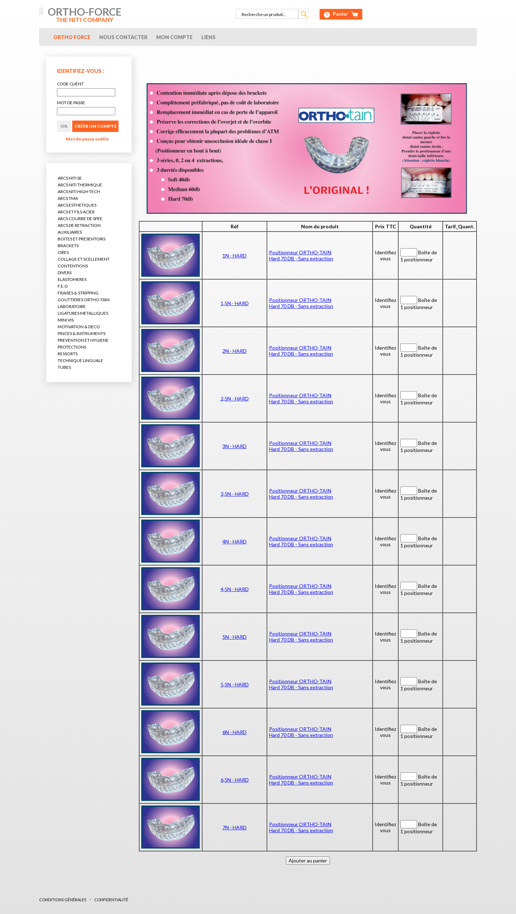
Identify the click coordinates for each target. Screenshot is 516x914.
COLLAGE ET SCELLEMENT (84, 259)
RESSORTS (68, 353)
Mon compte (174, 37)
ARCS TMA (68, 198)
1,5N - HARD (235, 303)
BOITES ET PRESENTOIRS (81, 238)
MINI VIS (66, 320)
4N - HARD (234, 541)
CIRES (63, 252)
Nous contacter (123, 37)
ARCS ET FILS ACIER (76, 211)
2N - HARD (234, 351)
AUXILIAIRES (70, 232)
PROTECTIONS (72, 347)
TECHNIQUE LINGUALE (80, 360)
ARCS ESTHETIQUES (77, 205)
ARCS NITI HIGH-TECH (79, 191)
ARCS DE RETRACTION (79, 225)
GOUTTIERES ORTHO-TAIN (84, 299)
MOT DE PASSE (71, 102)
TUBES (64, 367)
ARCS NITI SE (70, 178)
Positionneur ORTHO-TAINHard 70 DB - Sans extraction (301, 255)
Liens (208, 37)
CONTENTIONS (73, 266)
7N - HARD (234, 827)
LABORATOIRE (72, 306)
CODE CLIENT (70, 83)
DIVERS (65, 272)
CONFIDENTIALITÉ (111, 899)
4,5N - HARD (235, 589)
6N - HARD (234, 732)
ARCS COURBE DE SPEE (80, 218)
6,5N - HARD (235, 780)
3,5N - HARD (235, 494)
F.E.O (63, 286)
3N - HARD (234, 446)
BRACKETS (68, 245)
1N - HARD (234, 256)
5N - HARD (234, 637)
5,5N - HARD (235, 684)
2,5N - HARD (235, 398)
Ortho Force (71, 37)
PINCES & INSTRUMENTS (81, 333)
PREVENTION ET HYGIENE (83, 340)
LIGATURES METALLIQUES (83, 313)
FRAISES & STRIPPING (78, 293)
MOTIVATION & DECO (79, 326)
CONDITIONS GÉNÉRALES (62, 899)
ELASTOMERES (72, 279)
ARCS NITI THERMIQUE (80, 184)
